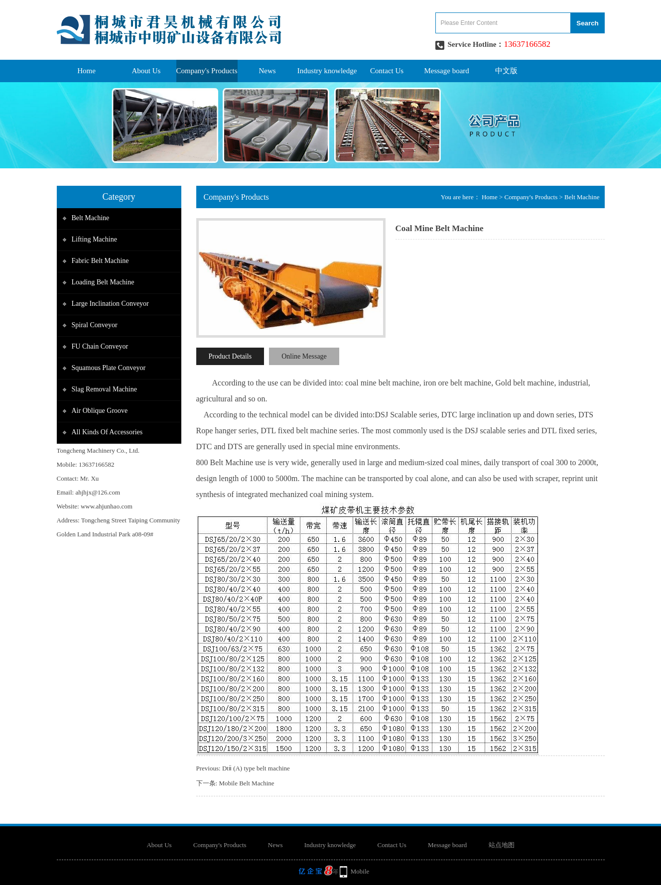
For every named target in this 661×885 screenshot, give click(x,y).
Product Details (230, 356)
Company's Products (207, 71)
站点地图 (502, 845)
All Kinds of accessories (107, 432)
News (267, 71)
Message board (446, 71)
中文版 (506, 71)
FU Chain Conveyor (100, 346)
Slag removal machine (104, 389)
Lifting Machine (94, 239)
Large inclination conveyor (110, 303)
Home (86, 71)
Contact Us (386, 71)
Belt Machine (91, 218)
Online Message (304, 356)
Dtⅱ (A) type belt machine (256, 768)
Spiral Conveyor (95, 325)
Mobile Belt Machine (246, 783)
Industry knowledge (327, 71)
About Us (146, 71)
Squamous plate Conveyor (109, 368)
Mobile (360, 871)
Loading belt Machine (103, 282)
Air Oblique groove (100, 410)
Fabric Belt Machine (100, 260)
